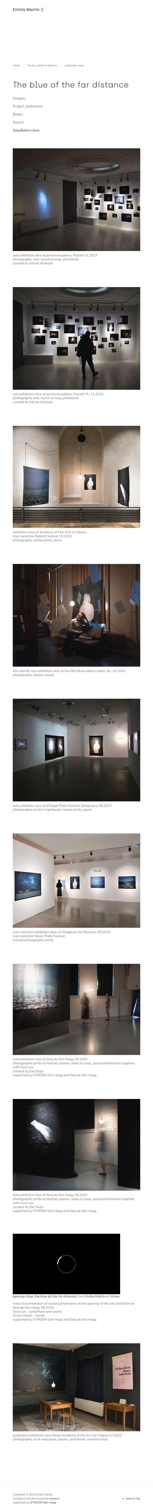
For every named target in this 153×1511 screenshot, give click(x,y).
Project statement (28, 106)
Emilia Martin (95, 1296)
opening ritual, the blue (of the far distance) (45, 1296)
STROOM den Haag (43, 1502)
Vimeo (114, 1296)
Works (16, 65)
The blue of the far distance (42, 65)
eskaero (54, 1498)
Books (18, 114)
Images (19, 98)
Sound (18, 122)
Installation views (26, 130)
